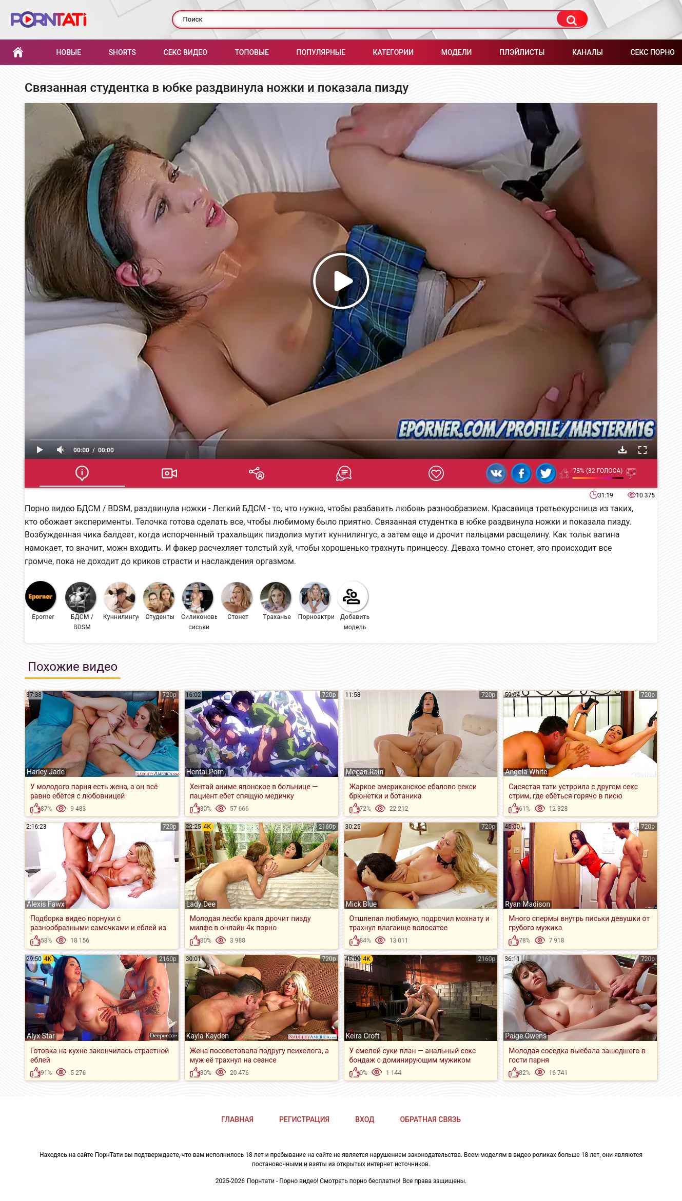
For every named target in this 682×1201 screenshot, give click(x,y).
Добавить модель (353, 606)
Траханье (275, 601)
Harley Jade (46, 772)
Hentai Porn (205, 772)
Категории (393, 52)
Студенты (159, 601)
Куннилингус (121, 601)
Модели (456, 52)
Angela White (526, 772)
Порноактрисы (316, 601)
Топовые (251, 52)
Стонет (236, 601)
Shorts (122, 52)
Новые (68, 52)
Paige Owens (526, 1036)
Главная (18, 52)
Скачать (622, 449)
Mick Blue (361, 904)
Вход (364, 1119)
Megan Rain (365, 772)
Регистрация (304, 1119)
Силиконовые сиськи (199, 606)
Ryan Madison (527, 904)
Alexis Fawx (46, 904)
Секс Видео (185, 52)
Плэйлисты (521, 52)
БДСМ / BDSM (80, 606)
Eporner (40, 600)
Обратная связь (430, 1119)
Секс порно (652, 52)
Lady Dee (201, 904)
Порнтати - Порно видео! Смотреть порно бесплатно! (323, 1181)
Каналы (587, 52)
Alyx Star (41, 1036)
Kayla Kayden (207, 1036)
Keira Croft (363, 1036)
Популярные (321, 52)
